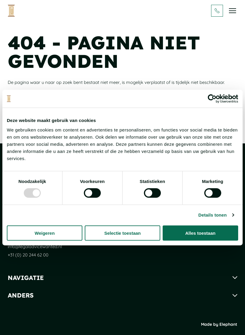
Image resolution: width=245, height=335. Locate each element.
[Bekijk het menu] (232, 10)
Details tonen (212, 214)
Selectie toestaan (122, 232)
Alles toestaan (200, 232)
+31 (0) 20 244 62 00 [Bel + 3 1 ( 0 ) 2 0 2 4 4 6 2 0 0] (28, 255)
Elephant (228, 324)
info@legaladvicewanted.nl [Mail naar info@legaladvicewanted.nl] (35, 246)
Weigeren (45, 232)
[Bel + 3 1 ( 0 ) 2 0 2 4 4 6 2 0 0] (217, 11)
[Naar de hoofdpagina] (11, 11)
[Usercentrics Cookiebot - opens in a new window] (212, 98)
